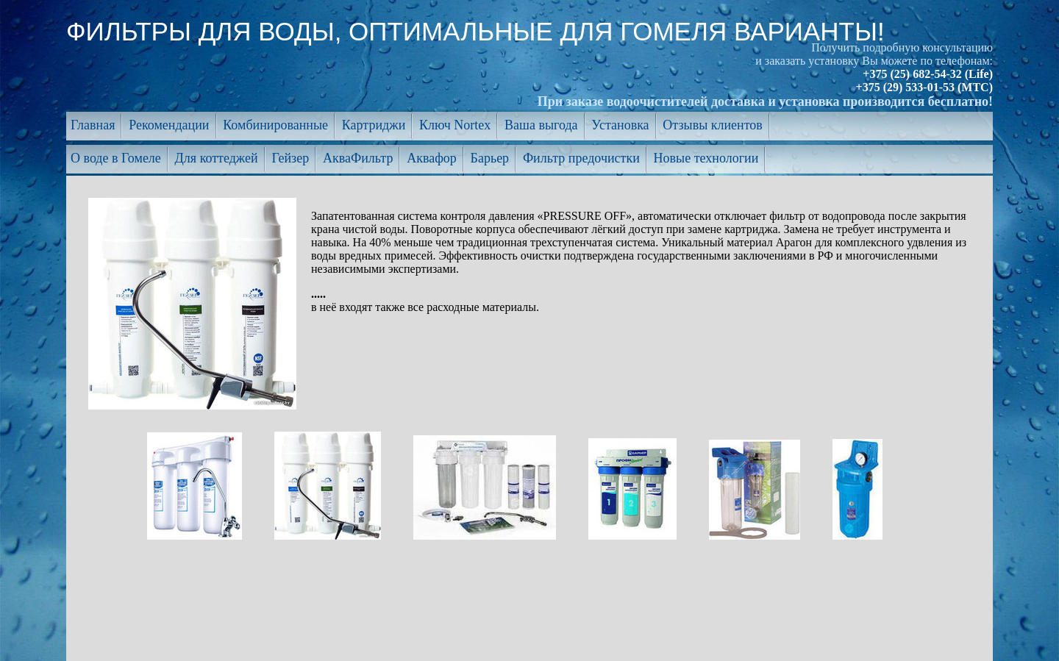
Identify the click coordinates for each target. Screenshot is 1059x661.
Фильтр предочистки (581, 158)
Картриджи (373, 125)
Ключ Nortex (455, 125)
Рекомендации (169, 125)
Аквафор (432, 158)
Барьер (490, 158)
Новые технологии (706, 158)
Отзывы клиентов (713, 125)
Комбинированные (275, 125)
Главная (93, 125)
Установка (620, 125)
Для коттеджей (216, 158)
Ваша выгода (541, 125)
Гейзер (290, 158)
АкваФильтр (358, 158)
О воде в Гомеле (116, 158)
